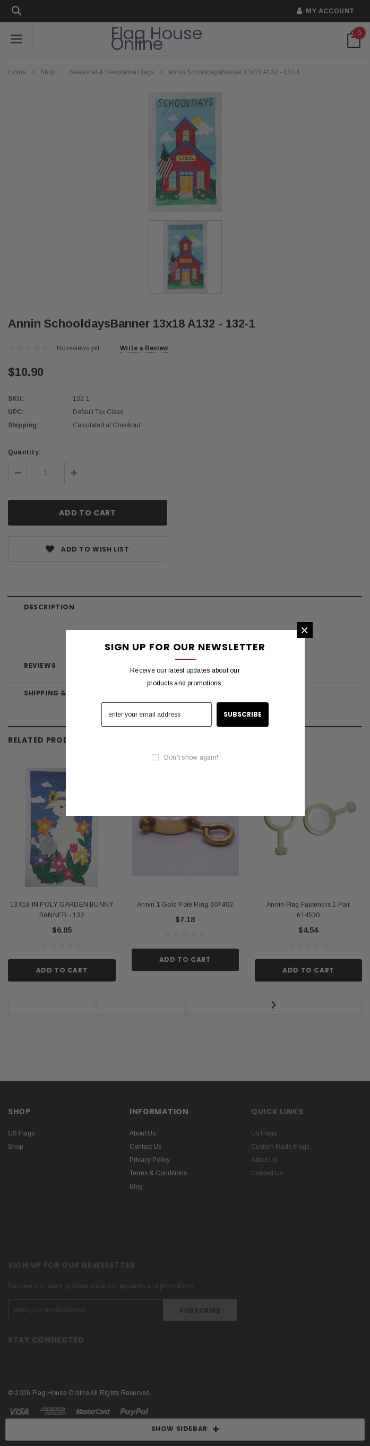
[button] (305, 630)
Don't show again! (191, 757)
